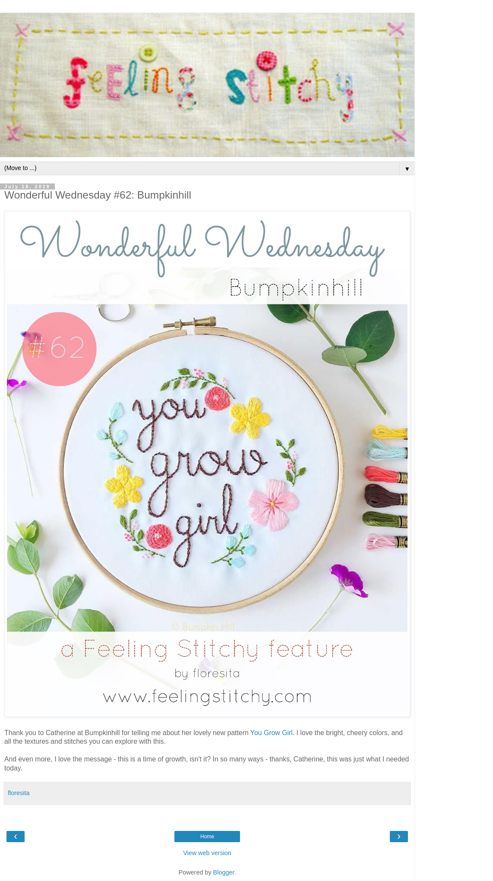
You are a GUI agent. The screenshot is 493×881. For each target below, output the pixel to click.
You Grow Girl (271, 732)
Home (207, 837)
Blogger (223, 872)
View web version (207, 852)
